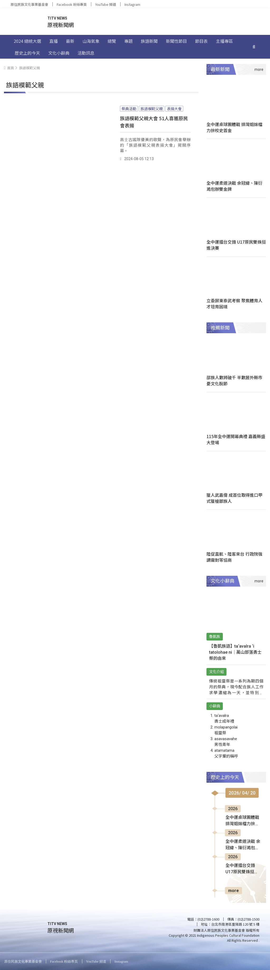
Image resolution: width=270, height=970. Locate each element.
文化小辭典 (58, 53)
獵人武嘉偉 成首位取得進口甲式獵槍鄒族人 (234, 498)
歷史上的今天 (27, 53)
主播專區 (224, 41)
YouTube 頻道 (105, 4)
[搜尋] (253, 46)
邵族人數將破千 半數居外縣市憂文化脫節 (234, 380)
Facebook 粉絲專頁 (72, 4)
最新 (70, 41)
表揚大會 (174, 108)
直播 (53, 41)
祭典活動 (129, 108)
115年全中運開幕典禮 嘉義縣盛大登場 (235, 439)
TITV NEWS (57, 18)
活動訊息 (86, 53)
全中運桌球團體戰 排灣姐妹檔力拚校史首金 (234, 127)
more (233, 890)
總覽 (112, 41)
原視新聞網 (60, 25)
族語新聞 (149, 41)
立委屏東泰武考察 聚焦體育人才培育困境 (234, 303)
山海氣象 (91, 41)
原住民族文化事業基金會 (29, 4)
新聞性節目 (176, 41)
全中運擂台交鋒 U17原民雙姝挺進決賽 (236, 245)
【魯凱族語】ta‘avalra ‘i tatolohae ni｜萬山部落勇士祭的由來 (235, 652)
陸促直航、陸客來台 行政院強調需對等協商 (234, 557)
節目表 (201, 41)
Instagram (132, 4)
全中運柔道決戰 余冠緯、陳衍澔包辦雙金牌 (234, 186)
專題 (128, 41)
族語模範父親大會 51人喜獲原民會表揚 (154, 122)
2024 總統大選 (27, 41)
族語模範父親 (152, 108)
